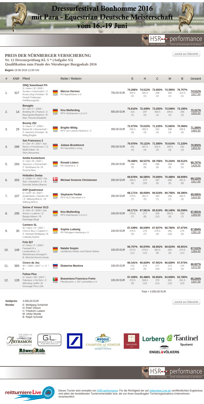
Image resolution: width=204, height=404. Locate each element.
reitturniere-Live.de (160, 390)
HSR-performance (107, 390)
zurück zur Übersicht (186, 53)
